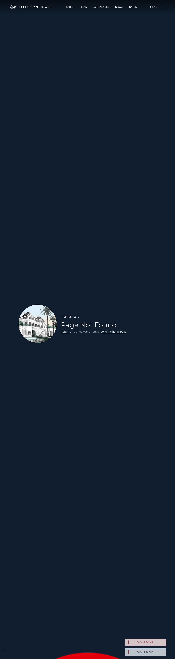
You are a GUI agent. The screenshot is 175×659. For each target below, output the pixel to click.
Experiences (101, 7)
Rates (133, 7)
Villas (83, 7)
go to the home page (113, 331)
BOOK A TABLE (145, 652)
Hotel (69, 7)
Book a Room (145, 642)
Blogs (119, 7)
